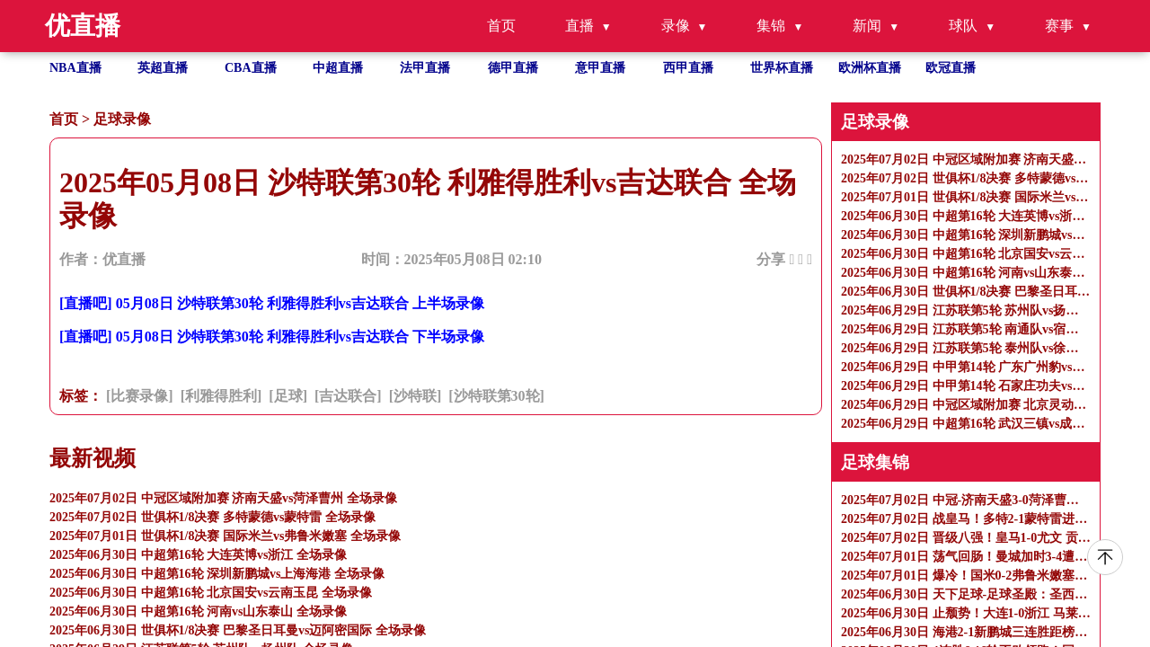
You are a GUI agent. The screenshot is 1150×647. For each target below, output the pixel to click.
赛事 (1059, 25)
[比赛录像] (139, 395)
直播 (579, 25)
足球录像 (122, 119)
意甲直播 (600, 68)
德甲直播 (513, 68)
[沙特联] (415, 395)
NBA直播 (75, 68)
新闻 (867, 25)
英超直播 (162, 68)
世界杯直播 (781, 68)
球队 (963, 25)
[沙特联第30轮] (496, 395)
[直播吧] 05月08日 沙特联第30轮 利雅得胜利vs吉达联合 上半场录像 (271, 303)
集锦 (770, 25)
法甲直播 (425, 68)
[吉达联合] (348, 395)
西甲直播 (688, 68)
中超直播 (338, 68)
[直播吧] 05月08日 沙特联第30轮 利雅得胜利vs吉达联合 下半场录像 (271, 336)
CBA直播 (251, 68)
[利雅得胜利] (221, 395)
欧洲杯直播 (869, 68)
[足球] (288, 395)
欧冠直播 (950, 68)
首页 (501, 25)
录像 (675, 25)
